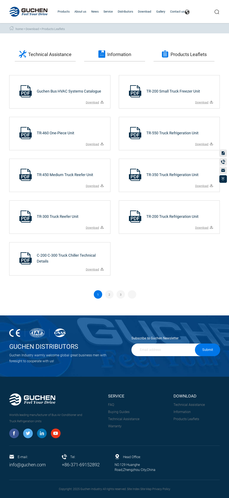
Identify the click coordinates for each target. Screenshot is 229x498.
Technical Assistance (123, 419)
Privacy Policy (161, 489)
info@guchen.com (27, 464)
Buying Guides (119, 412)
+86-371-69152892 (81, 464)
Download (32, 29)
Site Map (146, 489)
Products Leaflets (53, 29)
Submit (207, 350)
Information (182, 412)
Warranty (115, 426)
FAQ (111, 405)
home (19, 29)
